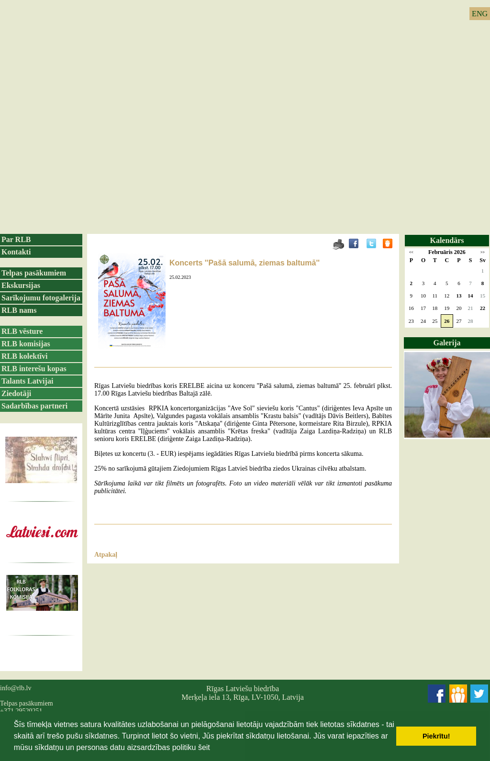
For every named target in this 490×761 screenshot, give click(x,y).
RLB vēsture (22, 331)
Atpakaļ (105, 554)
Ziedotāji (16, 393)
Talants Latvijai (27, 381)
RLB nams (18, 310)
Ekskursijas (20, 285)
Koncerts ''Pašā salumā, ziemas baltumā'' (244, 263)
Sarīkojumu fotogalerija (40, 298)
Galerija (447, 343)
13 (458, 295)
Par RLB (16, 239)
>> (482, 252)
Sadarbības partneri (34, 406)
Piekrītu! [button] (436, 736)
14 (470, 295)
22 (482, 308)
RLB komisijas (25, 344)
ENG (480, 14)
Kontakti (16, 252)
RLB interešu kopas (34, 368)
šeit (204, 747)
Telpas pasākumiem (33, 273)
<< (411, 252)
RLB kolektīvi (24, 356)
